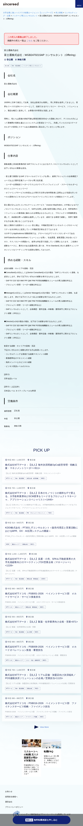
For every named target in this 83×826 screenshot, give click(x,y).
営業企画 (29, 688)
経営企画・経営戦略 (32, 478)
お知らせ (8, 791)
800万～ (43, 478)
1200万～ (44, 579)
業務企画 (25, 544)
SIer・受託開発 (19, 478)
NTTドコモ (9, 607)
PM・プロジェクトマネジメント (36, 513)
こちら (29, 41)
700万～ (50, 513)
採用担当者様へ (11, 797)
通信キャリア (16, 544)
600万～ (45, 660)
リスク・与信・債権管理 (33, 660)
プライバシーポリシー (14, 807)
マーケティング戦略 (31, 717)
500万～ (32, 544)
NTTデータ (9, 478)
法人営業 (29, 632)
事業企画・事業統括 (32, 579)
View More (41, 727)
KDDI (7, 544)
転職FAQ (48, 751)
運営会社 (8, 802)
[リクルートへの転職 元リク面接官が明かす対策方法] (31, 746)
